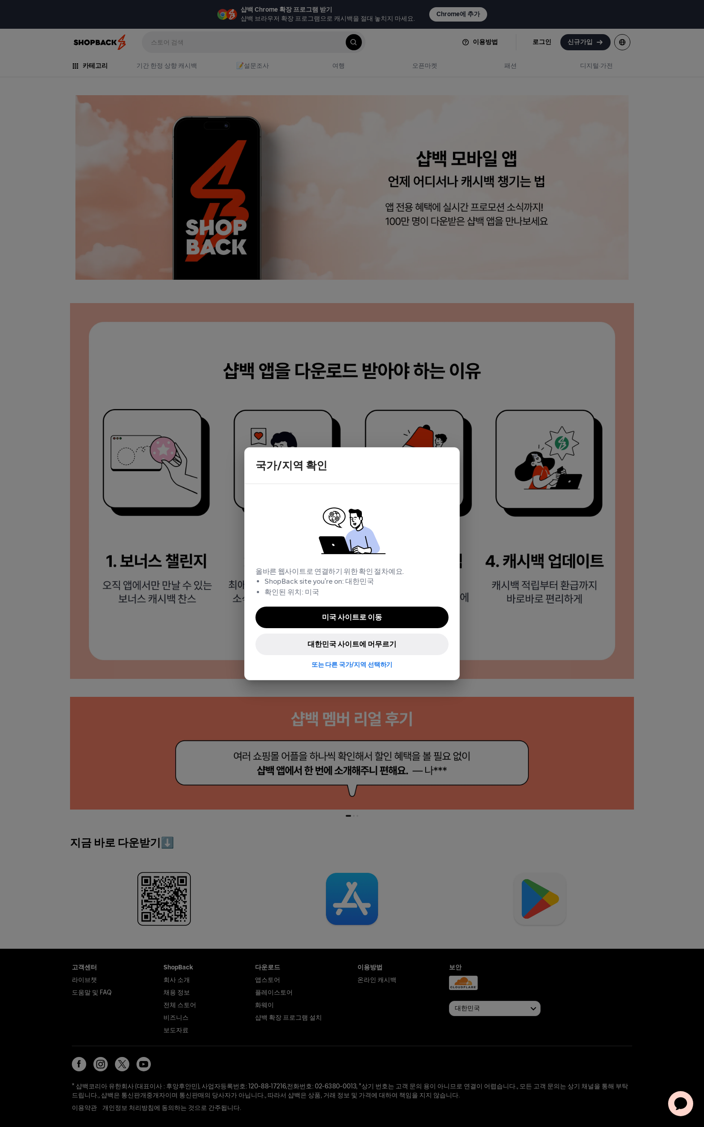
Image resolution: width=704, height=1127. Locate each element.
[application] (680, 1103)
